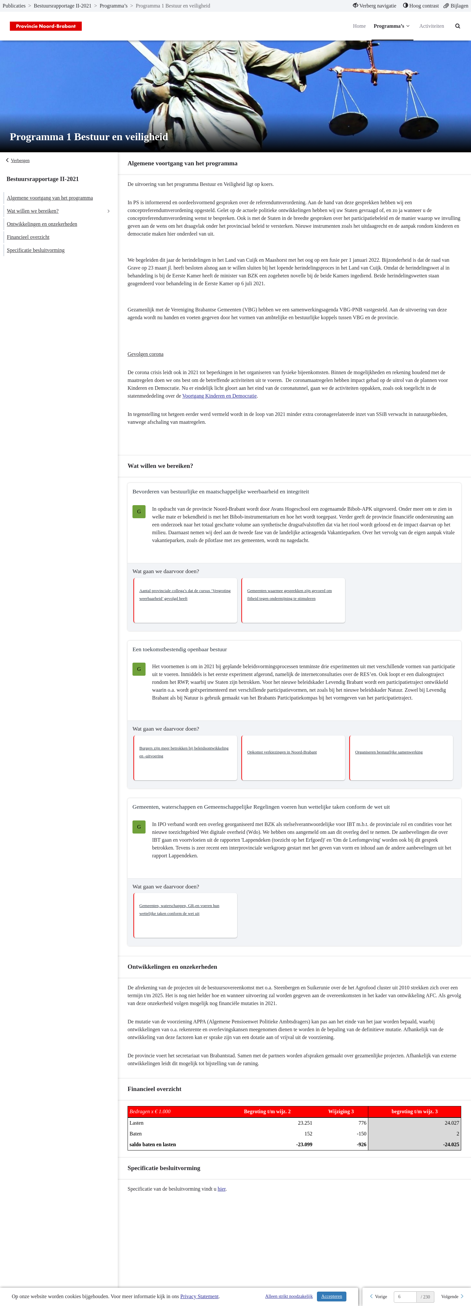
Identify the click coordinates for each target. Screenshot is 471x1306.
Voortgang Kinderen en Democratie (219, 396)
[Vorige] (378, 1296)
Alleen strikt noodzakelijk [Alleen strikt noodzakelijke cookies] (289, 1296)
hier (222, 1189)
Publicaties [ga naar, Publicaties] (14, 5)
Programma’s (392, 26)
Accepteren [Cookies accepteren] (331, 1296)
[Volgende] (452, 1296)
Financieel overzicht (28, 237)
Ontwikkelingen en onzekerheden (42, 224)
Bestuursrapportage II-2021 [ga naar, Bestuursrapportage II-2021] (62, 5)
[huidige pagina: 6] (405, 1297)
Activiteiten (431, 26)
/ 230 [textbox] (425, 1297)
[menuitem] (374, 6)
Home (359, 26)
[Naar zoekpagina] (458, 26)
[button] (185, 600)
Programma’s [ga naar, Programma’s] (114, 5)
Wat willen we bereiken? (33, 211)
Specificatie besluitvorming (35, 250)
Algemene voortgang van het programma (50, 198)
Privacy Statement (199, 1296)
